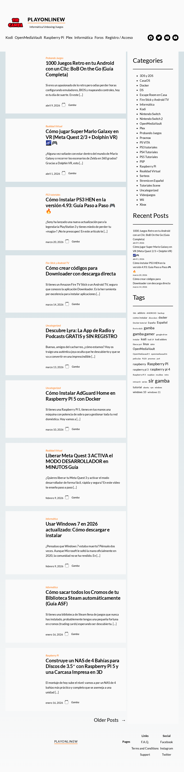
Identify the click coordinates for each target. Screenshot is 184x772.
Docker (144, 85)
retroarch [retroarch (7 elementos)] (137, 382)
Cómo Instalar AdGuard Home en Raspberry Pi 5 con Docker (80, 396)
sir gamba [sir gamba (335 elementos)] (159, 381)
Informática (52, 518)
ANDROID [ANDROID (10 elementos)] (151, 313)
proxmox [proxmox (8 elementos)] (151, 358)
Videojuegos (147, 195)
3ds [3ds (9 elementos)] (134, 313)
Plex (142, 128)
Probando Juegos (55, 57)
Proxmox (145, 138)
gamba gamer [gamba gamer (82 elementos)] (144, 333)
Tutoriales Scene (150, 185)
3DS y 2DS (146, 76)
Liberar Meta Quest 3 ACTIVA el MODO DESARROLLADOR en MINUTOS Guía (79, 461)
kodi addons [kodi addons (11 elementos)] (161, 339)
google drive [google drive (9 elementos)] (161, 334)
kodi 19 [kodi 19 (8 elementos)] (151, 339)
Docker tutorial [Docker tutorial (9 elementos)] (140, 323)
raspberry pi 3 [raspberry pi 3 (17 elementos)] (141, 369)
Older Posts (110, 720)
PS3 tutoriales (53, 194)
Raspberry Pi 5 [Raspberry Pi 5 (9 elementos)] (139, 374)
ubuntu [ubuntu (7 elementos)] (146, 387)
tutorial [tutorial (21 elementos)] (137, 387)
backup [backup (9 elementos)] (161, 313)
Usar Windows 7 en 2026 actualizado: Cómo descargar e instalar (78, 529)
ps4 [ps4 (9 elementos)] (158, 358)
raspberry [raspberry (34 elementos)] (139, 364)
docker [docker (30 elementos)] (163, 317)
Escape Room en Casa (153, 95)
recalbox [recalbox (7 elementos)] (159, 375)
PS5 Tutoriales (149, 157)
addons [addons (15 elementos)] (141, 312)
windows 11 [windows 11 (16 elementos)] (154, 392)
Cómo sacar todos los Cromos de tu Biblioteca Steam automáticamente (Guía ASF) (83, 597)
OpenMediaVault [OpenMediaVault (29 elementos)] (144, 349)
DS (141, 90)
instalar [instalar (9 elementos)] (136, 339)
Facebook (166, 742)
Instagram (166, 748)
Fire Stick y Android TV (58, 262)
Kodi (143, 109)
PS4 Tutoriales (149, 152)
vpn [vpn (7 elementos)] (151, 387)
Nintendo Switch (150, 114)
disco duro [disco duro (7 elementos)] (153, 318)
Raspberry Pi (52, 655)
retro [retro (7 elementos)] (166, 375)
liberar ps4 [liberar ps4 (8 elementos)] (137, 344)
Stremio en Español (152, 180)
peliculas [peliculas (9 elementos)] (137, 358)
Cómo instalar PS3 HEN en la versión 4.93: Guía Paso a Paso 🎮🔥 (80, 205)
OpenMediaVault (151, 123)
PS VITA (145, 142)
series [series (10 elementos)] (144, 381)
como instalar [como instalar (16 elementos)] (140, 317)
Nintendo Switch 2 (151, 119)
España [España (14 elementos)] (152, 322)
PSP (142, 161)
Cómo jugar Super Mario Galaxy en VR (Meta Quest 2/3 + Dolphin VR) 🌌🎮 (82, 137)
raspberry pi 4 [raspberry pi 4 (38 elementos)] (160, 369)
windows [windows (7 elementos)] (158, 387)
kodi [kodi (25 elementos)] (143, 339)
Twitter (166, 754)
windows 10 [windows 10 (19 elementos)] (139, 392)
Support (145, 754)
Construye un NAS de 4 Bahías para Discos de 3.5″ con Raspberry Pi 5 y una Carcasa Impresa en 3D (82, 666)
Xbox (143, 204)
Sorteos (144, 176)
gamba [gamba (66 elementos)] (149, 328)
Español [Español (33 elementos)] (162, 322)
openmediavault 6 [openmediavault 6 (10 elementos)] (159, 354)
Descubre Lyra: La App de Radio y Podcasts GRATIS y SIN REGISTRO (81, 333)
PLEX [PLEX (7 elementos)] (144, 358)
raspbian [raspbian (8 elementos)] (150, 375)
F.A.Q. (145, 742)
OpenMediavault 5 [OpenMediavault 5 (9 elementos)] (141, 354)
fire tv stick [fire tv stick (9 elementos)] (137, 328)
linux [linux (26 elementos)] (146, 344)
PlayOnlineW (46, 19)
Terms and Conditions (145, 748)
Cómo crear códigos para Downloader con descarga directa (81, 271)
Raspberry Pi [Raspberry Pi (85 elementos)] (157, 363)
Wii (142, 200)
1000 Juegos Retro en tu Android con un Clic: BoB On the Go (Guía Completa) (80, 68)
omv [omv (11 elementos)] (152, 344)
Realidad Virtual (54, 126)
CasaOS (145, 80)
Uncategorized (53, 325)
